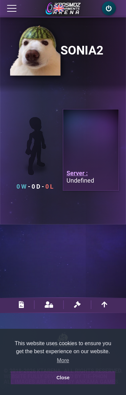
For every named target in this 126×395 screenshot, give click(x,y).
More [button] (63, 360)
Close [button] (63, 377)
